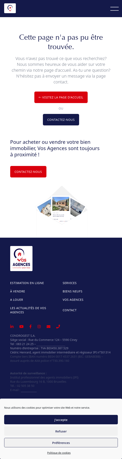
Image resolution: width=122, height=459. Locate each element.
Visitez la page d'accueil (61, 97)
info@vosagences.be (50, 344)
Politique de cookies (59, 453)
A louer (16, 300)
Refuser (61, 431)
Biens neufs (72, 291)
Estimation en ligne (27, 283)
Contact (70, 310)
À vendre (17, 291)
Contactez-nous (61, 120)
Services (70, 283)
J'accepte (61, 420)
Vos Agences (73, 300)
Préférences (61, 443)
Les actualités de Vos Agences (28, 310)
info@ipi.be (28, 390)
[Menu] (114, 8)
